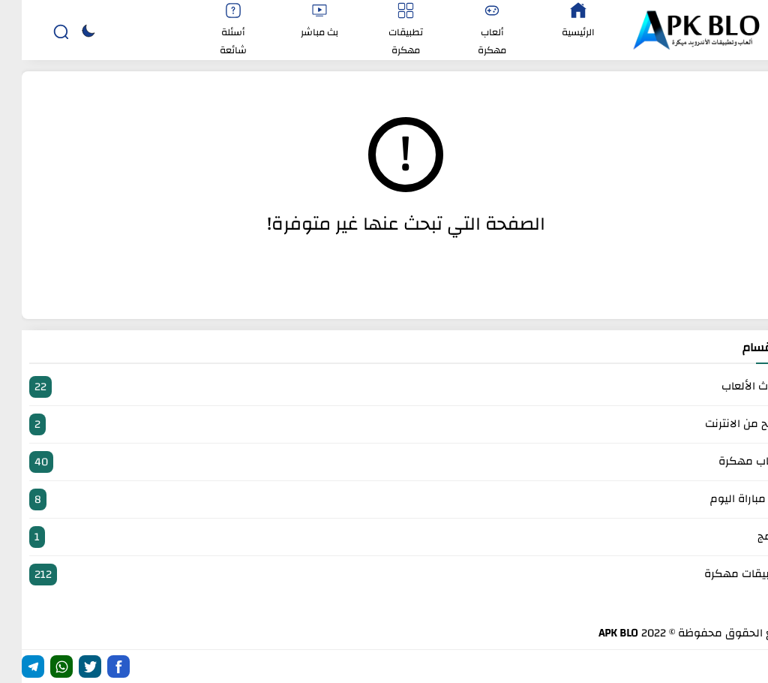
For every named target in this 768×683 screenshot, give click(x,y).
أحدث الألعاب (384, 387)
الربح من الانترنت (384, 424)
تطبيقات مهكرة (384, 574)
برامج (384, 537)
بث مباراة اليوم (384, 499)
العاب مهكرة (384, 462)
